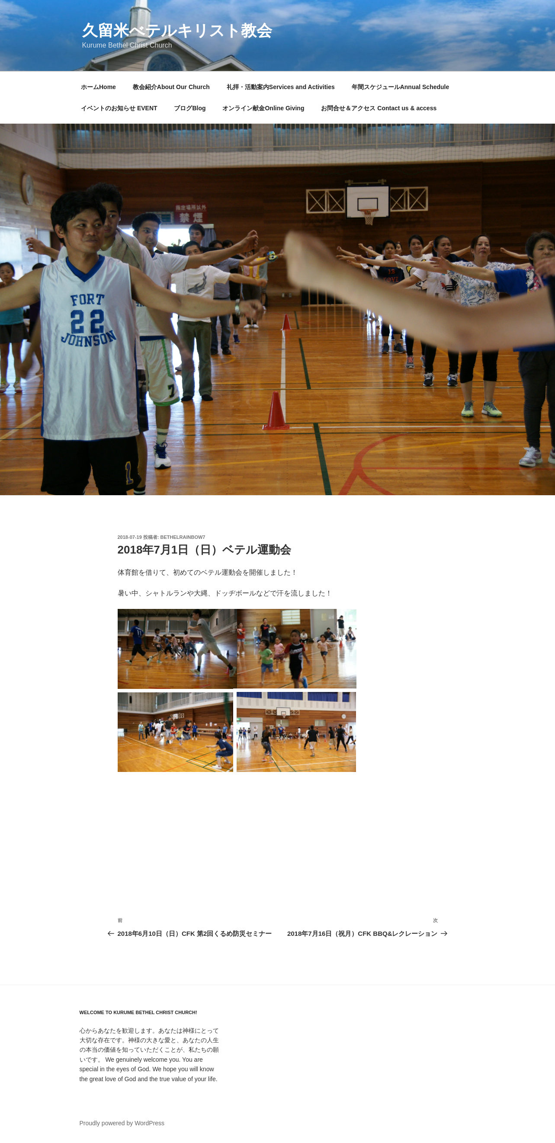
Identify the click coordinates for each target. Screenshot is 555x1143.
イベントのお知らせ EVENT (119, 108)
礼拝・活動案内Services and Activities (281, 86)
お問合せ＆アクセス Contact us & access (378, 108)
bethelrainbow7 (182, 537)
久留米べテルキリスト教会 (177, 30)
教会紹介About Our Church (171, 86)
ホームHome (98, 86)
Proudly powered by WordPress (122, 1123)
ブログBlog (189, 108)
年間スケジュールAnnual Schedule (400, 86)
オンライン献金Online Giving (263, 108)
